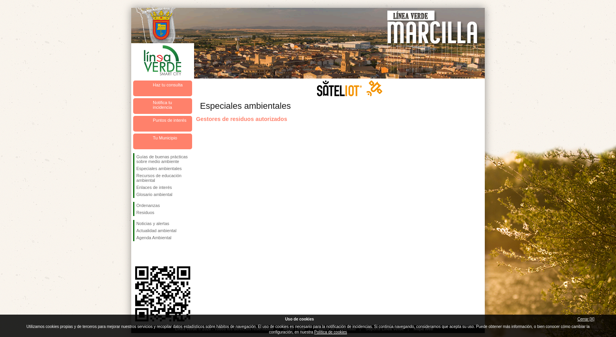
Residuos (145, 212)
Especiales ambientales (159, 168)
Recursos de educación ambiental (159, 178)
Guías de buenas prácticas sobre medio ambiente (162, 159)
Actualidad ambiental (156, 230)
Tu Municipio (165, 138)
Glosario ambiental (154, 194)
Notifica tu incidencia (162, 105)
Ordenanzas (148, 205)
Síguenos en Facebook (138, 253)
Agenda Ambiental (153, 237)
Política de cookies (330, 332)
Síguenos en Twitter (151, 253)
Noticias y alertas (152, 223)
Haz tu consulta (168, 84)
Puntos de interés (170, 120)
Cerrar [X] (586, 319)
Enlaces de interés (154, 187)
